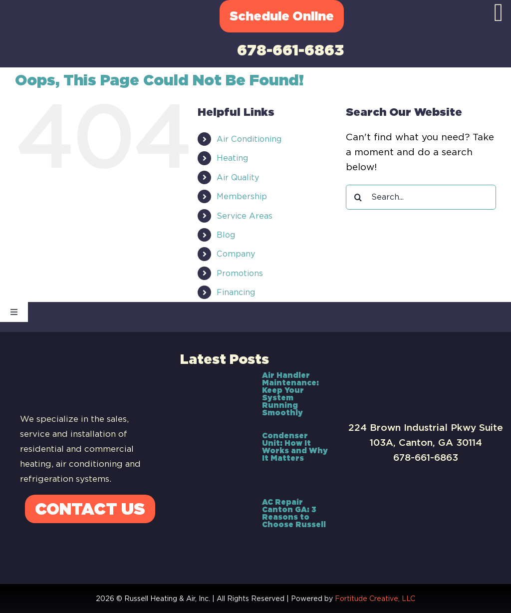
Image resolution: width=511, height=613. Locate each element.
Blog (226, 235)
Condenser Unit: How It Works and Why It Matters (295, 447)
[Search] (358, 197)
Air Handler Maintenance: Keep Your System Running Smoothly (290, 394)
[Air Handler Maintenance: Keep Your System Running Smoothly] (216, 396)
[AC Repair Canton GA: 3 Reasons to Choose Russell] (216, 523)
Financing (236, 292)
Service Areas (244, 216)
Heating (232, 158)
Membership (242, 196)
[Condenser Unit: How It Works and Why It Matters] (216, 459)
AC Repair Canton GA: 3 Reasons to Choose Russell (294, 513)
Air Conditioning (249, 139)
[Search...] (421, 197)
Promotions (240, 273)
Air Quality (238, 177)
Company (236, 254)
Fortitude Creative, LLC (375, 599)
